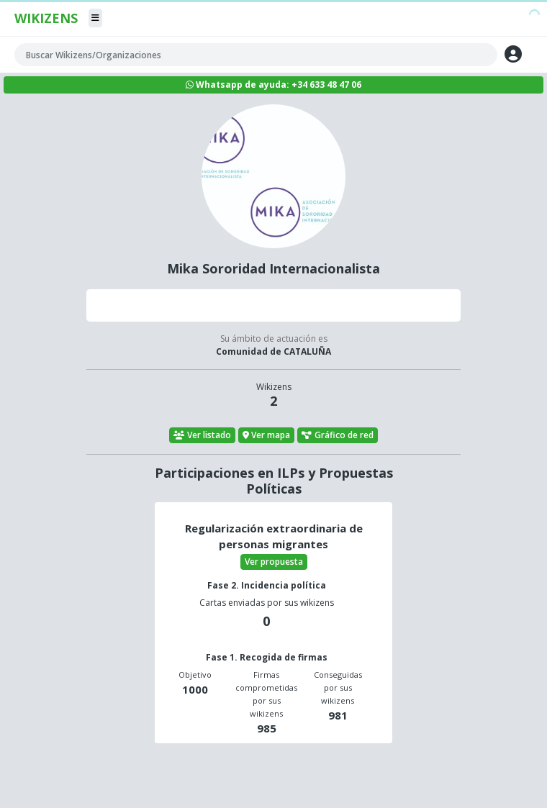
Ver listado (202, 435)
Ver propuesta (274, 561)
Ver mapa (267, 435)
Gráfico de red (338, 435)
